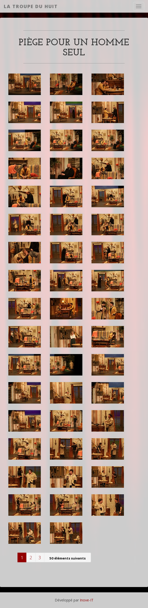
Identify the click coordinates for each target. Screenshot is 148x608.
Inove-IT (87, 600)
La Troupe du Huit (31, 6)
